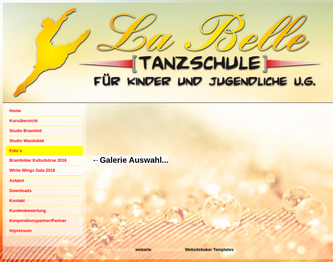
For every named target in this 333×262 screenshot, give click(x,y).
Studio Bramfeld (25, 131)
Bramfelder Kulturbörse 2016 (38, 160)
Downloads (20, 190)
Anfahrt (16, 180)
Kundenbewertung (27, 210)
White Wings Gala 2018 (32, 170)
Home (15, 111)
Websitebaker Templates (209, 249)
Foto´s (15, 150)
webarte (143, 249)
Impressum (20, 230)
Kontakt (17, 200)
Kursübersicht (23, 121)
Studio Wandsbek (26, 140)
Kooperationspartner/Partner (37, 220)
